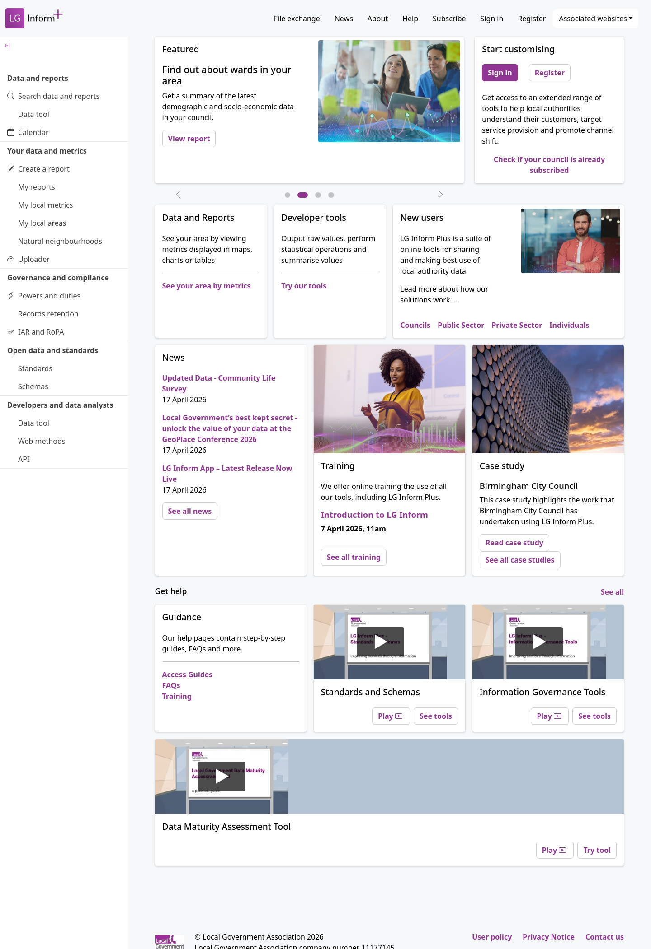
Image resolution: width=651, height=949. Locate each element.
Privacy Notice (549, 937)
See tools (436, 716)
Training (177, 696)
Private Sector (516, 325)
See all (612, 592)
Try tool (597, 850)
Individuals (569, 325)
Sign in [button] (500, 73)
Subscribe (449, 18)
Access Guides (187, 674)
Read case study (514, 543)
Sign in (492, 18)
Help (410, 18)
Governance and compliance (58, 278)
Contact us (604, 937)
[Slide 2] (302, 195)
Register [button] (550, 73)
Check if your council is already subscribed (549, 164)
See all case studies (520, 560)
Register (532, 18)
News (344, 18)
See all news (190, 511)
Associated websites (593, 18)
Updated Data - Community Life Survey (219, 383)
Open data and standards (52, 350)
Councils (415, 325)
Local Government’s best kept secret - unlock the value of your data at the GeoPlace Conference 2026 (229, 428)
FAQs (171, 685)
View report (189, 139)
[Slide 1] (288, 195)
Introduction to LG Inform (374, 514)
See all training (354, 557)
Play (391, 716)
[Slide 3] (318, 195)
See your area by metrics (206, 286)
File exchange (297, 18)
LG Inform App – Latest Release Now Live (227, 473)
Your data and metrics (47, 151)
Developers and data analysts (60, 405)
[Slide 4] (331, 195)
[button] (178, 194)
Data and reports (37, 78)
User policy (492, 937)
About (378, 18)
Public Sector (461, 325)
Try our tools (303, 286)
